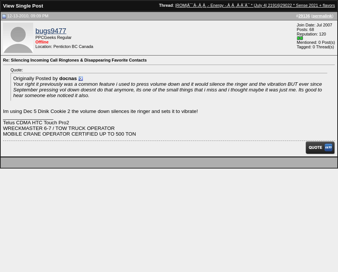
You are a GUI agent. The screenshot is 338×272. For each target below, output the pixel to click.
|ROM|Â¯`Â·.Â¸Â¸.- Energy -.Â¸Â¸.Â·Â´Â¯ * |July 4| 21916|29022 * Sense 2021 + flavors (255, 5)
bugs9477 (50, 31)
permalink (322, 16)
